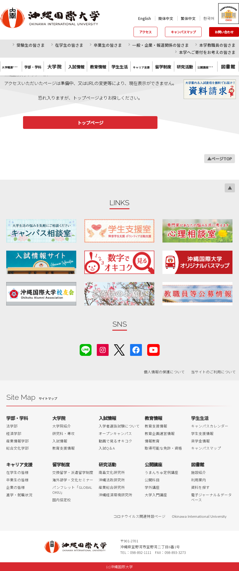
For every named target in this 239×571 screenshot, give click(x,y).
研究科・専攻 (63, 433)
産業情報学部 (17, 440)
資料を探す (200, 487)
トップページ (90, 122)
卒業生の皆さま (108, 45)
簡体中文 (165, 18)
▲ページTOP (219, 159)
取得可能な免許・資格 (163, 448)
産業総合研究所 (112, 487)
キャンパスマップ (183, 32)
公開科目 (152, 479)
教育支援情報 (63, 448)
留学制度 (61, 464)
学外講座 (152, 487)
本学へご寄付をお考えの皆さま (207, 52)
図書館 (228, 66)
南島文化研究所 (112, 472)
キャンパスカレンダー (209, 425)
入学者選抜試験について (119, 425)
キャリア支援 (19, 464)
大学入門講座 (156, 494)
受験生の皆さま (30, 45)
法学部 (11, 425)
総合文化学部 (17, 448)
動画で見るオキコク (115, 440)
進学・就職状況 (19, 494)
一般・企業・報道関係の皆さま (160, 45)
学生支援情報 (202, 433)
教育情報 (153, 418)
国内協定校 (61, 499)
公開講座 (153, 464)
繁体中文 (188, 18)
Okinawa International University (199, 516)
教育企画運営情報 (160, 433)
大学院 (54, 66)
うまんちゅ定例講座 (161, 472)
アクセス (145, 32)
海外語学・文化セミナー (72, 479)
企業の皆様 (15, 487)
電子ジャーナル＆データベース (211, 497)
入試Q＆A (107, 448)
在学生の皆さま (69, 45)
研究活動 (107, 464)
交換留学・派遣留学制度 (72, 472)
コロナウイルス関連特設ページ (139, 516)
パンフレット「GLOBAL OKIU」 (72, 490)
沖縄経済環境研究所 (115, 494)
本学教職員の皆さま (217, 45)
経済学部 (13, 433)
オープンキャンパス (115, 433)
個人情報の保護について (164, 371)
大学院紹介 (61, 425)
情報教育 (152, 440)
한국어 (208, 18)
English (144, 18)
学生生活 (200, 418)
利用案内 (198, 479)
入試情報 (59, 440)
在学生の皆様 (17, 472)
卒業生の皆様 (17, 479)
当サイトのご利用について (213, 371)
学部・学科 (17, 418)
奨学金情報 (200, 440)
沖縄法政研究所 (112, 479)
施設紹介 (198, 472)
